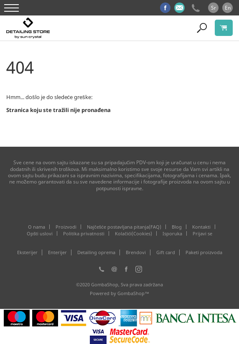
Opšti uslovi (40, 233)
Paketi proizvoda (204, 252)
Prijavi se (202, 233)
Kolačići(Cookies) (133, 233)
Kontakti (201, 226)
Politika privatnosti (83, 233)
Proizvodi (66, 226)
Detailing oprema (96, 252)
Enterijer (57, 252)
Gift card (165, 252)
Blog (177, 226)
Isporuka (172, 233)
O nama (36, 226)
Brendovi (136, 252)
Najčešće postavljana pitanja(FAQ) (124, 226)
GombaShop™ (133, 293)
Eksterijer (27, 252)
